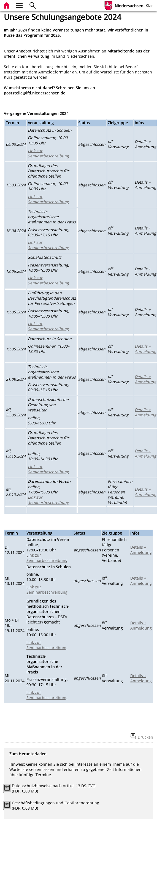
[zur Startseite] (7, 5)
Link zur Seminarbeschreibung (48, 153)
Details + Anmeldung (145, 348)
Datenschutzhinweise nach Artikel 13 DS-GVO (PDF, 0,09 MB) (54, 788)
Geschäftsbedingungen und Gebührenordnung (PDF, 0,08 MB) (55, 805)
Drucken (145, 737)
